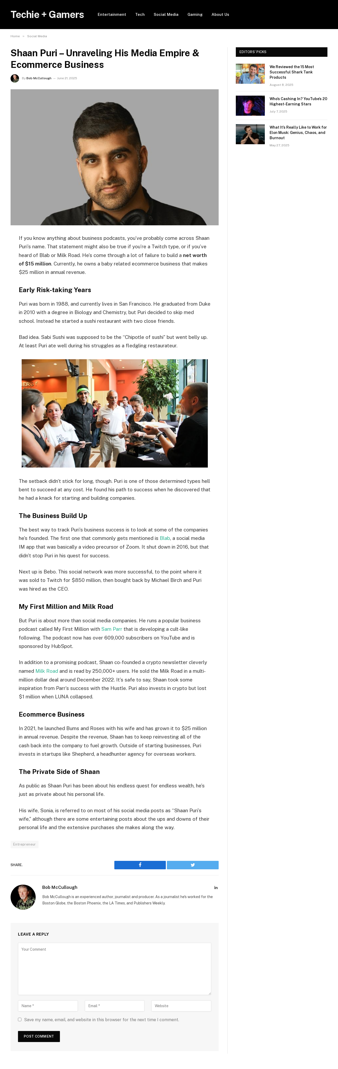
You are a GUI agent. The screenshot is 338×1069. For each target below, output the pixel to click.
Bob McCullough (38, 78)
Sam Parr (112, 629)
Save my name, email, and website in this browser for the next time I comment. (101, 1019)
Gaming (195, 14)
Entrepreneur (24, 844)
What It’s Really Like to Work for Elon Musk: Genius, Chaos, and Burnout (298, 132)
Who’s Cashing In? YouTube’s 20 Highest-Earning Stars (298, 101)
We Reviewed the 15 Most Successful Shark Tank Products (292, 72)
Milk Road (46, 671)
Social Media (166, 14)
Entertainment (112, 14)
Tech (140, 14)
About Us (220, 14)
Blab (165, 538)
